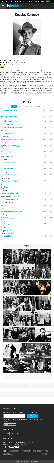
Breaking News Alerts (37, 419)
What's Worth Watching (21, 419)
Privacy (5, 444)
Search (3, 1)
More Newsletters (9, 424)
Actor (14, 106)
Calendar (21, 1)
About (5, 442)
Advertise (11, 442)
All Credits (38, 106)
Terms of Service (14, 444)
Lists (36, 1)
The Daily (7, 419)
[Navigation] (3, 6)
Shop (9, 1)
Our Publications (11, 447)
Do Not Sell (24, 444)
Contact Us (30, 442)
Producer (29, 106)
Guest (21, 106)
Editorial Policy (20, 442)
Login (47, 1)
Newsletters (29, 1)
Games (14, 1)
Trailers (41, 1)
